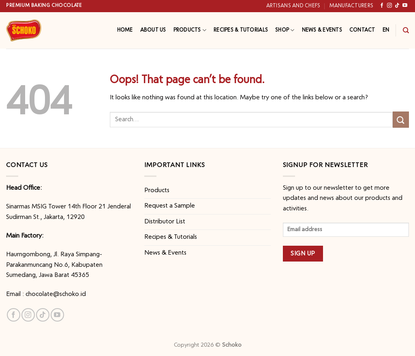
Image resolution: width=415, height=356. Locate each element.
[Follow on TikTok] (397, 6)
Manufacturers (351, 6)
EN (386, 30)
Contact (362, 30)
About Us (153, 30)
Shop (284, 30)
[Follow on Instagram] (389, 6)
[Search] (406, 30)
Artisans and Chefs (293, 6)
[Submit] (401, 119)
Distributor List (164, 222)
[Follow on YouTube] (404, 6)
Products (190, 30)
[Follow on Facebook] (381, 6)
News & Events (322, 30)
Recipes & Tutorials (241, 30)
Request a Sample (169, 206)
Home (125, 30)
